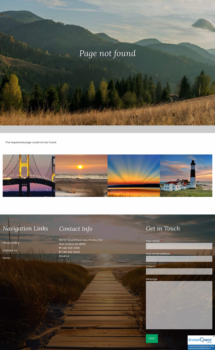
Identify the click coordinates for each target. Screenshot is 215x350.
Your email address (171, 253)
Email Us (64, 256)
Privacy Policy (11, 243)
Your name (165, 241)
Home (6, 258)
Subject (163, 266)
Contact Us (10, 250)
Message (164, 279)
